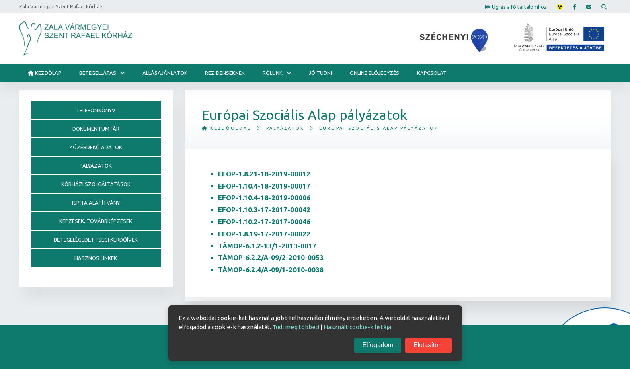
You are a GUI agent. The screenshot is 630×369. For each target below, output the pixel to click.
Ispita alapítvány (96, 202)
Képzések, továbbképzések (95, 221)
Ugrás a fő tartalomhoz (516, 6)
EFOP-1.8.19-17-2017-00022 (264, 234)
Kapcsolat (432, 73)
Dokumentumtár (95, 128)
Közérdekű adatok (96, 147)
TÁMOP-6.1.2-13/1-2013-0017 (267, 246)
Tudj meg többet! (295, 327)
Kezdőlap (45, 73)
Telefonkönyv (95, 110)
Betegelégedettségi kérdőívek (96, 239)
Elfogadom (377, 345)
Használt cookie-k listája (357, 327)
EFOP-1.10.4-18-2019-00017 (264, 186)
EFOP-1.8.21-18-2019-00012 (264, 174)
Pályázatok (285, 128)
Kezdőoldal (226, 128)
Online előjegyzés (374, 73)
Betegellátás (97, 73)
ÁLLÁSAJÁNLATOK (164, 73)
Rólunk (273, 73)
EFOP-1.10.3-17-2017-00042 (264, 209)
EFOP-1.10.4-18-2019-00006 (264, 197)
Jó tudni (320, 73)
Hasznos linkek (95, 258)
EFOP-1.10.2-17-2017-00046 (264, 222)
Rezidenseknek (225, 73)
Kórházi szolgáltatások (96, 184)
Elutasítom (428, 345)
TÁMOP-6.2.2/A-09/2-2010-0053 (271, 257)
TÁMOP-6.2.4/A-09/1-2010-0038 (271, 269)
